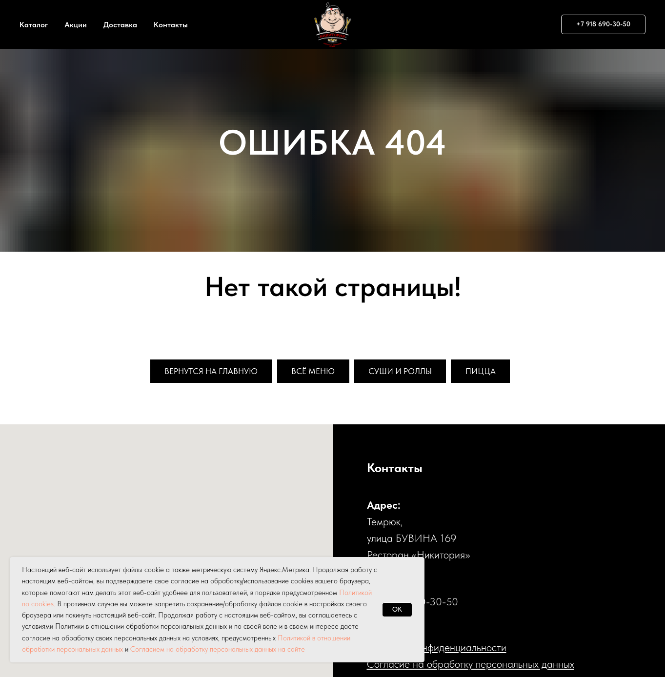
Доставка (120, 24)
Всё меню (313, 371)
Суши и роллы (405, 371)
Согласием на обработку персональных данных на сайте (217, 649)
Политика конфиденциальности (436, 648)
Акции (75, 24)
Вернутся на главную (206, 371)
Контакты (171, 24)
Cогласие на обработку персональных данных (470, 664)
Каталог (34, 24)
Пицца (488, 371)
